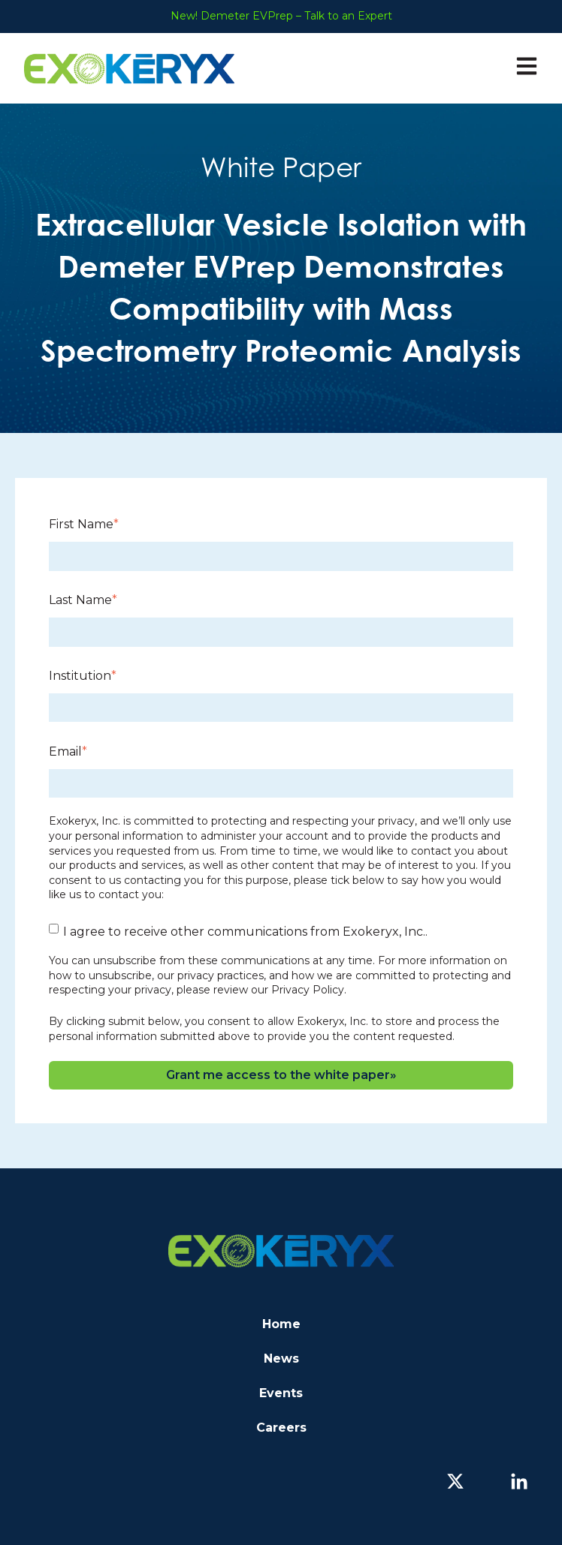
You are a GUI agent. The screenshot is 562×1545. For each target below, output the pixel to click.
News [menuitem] (281, 1358)
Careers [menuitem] (281, 1427)
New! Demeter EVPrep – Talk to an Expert (281, 16)
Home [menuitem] (281, 1324)
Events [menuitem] (281, 1393)
